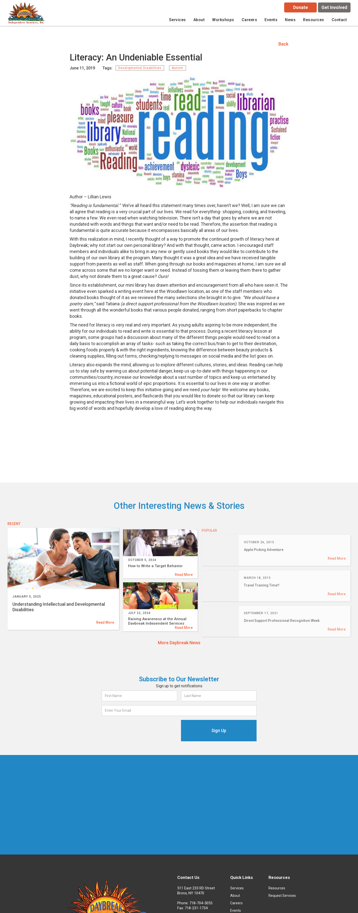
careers (249, 19)
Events (271, 19)
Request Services (282, 896)
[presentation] (139, 729)
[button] (177, 20)
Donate (300, 7)
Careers (236, 903)
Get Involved (334, 7)
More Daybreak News (179, 642)
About (235, 896)
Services (237, 888)
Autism (177, 68)
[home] (26, 14)
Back (283, 44)
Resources (276, 888)
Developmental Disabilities (139, 68)
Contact (339, 19)
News (290, 19)
